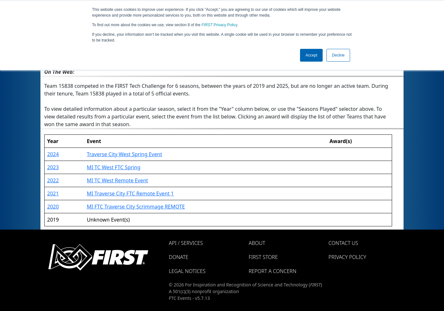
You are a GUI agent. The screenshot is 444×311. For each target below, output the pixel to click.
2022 (53, 180)
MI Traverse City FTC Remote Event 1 (130, 193)
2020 (53, 206)
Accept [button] (311, 55)
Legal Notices (187, 271)
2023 (53, 167)
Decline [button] (338, 55)
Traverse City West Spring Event (124, 154)
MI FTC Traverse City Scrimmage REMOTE (136, 206)
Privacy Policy (219, 25)
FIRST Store (263, 257)
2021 (53, 193)
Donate (178, 257)
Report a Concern (273, 271)
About (257, 243)
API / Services (186, 243)
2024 (53, 154)
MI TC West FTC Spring (113, 167)
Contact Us (343, 243)
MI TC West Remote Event (117, 180)
